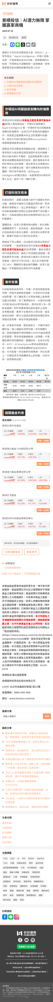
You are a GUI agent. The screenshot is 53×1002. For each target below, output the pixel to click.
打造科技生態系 (15, 85)
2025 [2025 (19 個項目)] (12, 854)
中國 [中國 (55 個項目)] (12, 859)
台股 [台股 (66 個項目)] (41, 863)
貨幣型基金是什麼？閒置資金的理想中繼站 (27, 759)
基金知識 (7, 819)
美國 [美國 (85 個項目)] (11, 886)
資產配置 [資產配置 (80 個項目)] (20, 891)
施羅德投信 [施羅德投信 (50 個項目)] (38, 877)
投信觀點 (8, 13)
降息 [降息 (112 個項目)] (22, 896)
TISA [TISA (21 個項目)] (5, 859)
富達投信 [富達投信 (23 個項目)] (7, 873)
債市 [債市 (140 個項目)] (31, 859)
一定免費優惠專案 (11, 567)
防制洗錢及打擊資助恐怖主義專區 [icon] (18, 968)
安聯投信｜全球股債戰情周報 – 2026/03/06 (28, 781)
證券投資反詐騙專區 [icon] (39, 968)
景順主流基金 (9, 495)
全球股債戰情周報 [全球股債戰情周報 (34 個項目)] (10, 863)
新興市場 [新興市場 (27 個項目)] (27, 877)
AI (5, 37)
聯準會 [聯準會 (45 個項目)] (36, 886)
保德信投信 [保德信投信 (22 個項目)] (21, 859)
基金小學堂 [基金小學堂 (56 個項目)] (14, 868)
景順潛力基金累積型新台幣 (16, 471)
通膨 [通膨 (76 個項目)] (40, 891)
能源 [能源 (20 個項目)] (11, 891)
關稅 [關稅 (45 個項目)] (15, 896)
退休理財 (7, 838)
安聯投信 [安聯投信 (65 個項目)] (25, 868)
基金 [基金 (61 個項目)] (5, 868)
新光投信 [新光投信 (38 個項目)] (17, 877)
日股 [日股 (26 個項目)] (5, 882)
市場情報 (7, 824)
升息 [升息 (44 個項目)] (23, 863)
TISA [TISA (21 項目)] (5, 854)
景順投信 (13, 37)
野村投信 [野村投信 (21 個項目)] (7, 896)
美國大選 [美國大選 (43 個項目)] (20, 886)
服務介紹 (7, 833)
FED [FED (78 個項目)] (23, 854)
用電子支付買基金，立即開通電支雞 (21, 573)
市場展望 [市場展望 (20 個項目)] (23, 873)
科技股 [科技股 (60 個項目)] (43, 882)
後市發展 (11, 89)
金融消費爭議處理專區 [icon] (32, 963)
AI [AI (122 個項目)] (18, 854)
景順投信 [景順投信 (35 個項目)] (13, 882)
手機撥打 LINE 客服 (26, 942)
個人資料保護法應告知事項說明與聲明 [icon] (19, 959)
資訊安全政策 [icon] (17, 963)
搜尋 (47, 716)
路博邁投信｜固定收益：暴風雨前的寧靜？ (27, 803)
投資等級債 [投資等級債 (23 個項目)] (35, 873)
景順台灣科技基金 (11, 425)
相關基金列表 (14, 93)
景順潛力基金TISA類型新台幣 (17, 448)
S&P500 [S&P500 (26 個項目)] (40, 854)
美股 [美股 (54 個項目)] (28, 886)
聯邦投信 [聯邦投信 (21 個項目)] (45, 886)
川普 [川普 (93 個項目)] (15, 873)
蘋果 (23, 37)
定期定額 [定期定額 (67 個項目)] (36, 868)
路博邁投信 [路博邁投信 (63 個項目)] (31, 891)
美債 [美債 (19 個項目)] (5, 886)
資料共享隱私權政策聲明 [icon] (26, 972)
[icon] (20, 935)
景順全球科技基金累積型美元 (17, 518)
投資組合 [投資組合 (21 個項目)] (7, 877)
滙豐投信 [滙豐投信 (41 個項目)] (23, 882)
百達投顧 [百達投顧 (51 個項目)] (34, 882)
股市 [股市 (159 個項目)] (5, 891)
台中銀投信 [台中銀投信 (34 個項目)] (32, 863)
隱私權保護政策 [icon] (41, 959)
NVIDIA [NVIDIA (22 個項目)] (31, 854)
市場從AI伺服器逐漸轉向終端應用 (24, 81)
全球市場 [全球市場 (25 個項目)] (39, 859)
